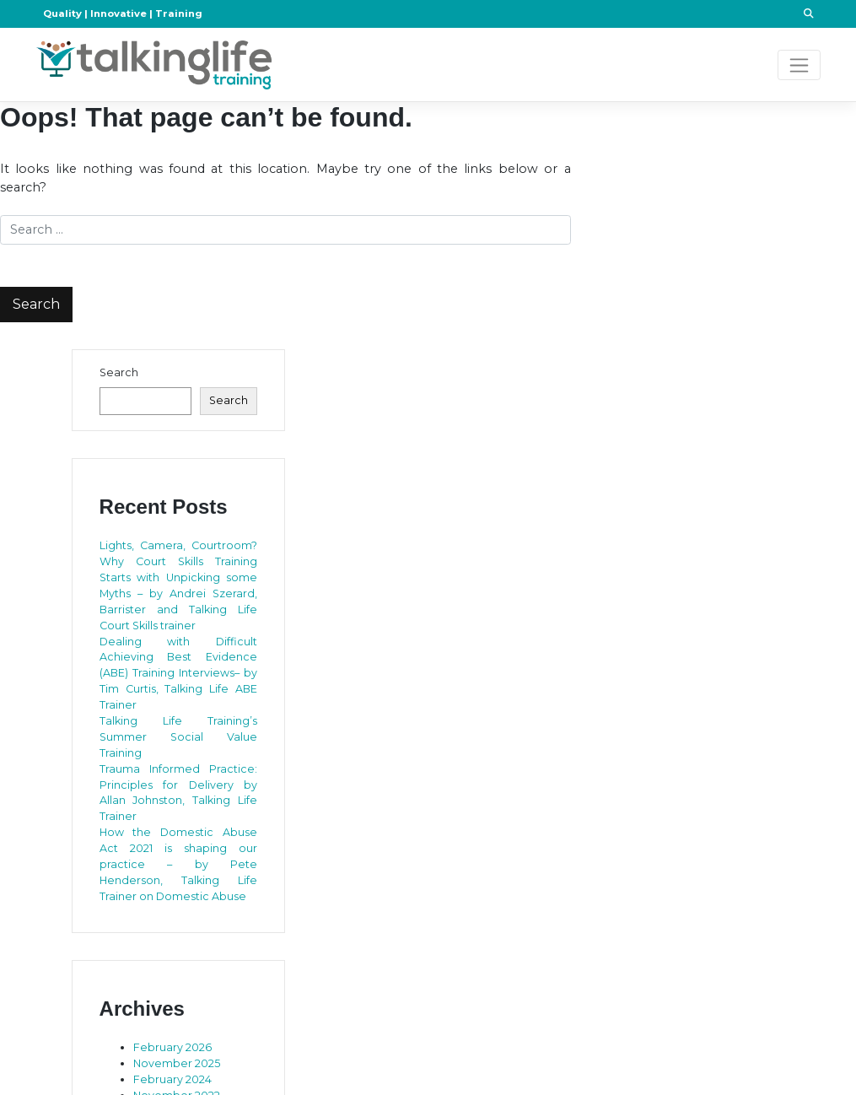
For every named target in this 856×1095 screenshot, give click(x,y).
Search (119, 372)
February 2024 (172, 1079)
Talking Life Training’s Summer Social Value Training (179, 737)
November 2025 (176, 1063)
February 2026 (172, 1047)
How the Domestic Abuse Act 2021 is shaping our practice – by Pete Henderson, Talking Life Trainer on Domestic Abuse (179, 864)
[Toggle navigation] (799, 65)
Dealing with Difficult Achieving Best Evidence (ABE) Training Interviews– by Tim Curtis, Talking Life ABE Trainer (179, 673)
